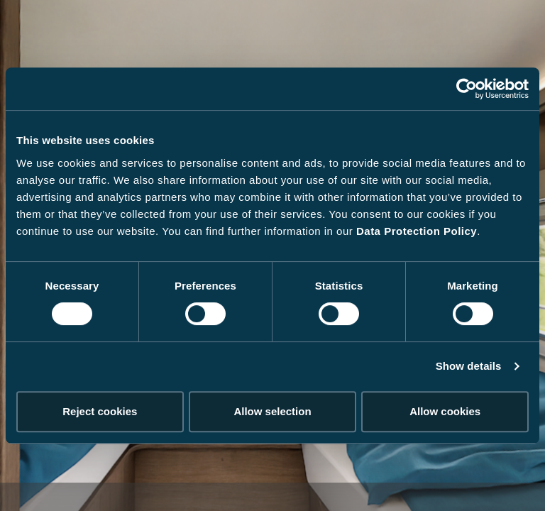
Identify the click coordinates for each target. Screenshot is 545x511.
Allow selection (272, 411)
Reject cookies (99, 411)
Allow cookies (444, 411)
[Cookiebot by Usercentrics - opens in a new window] (466, 88)
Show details (469, 366)
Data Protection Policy (416, 231)
